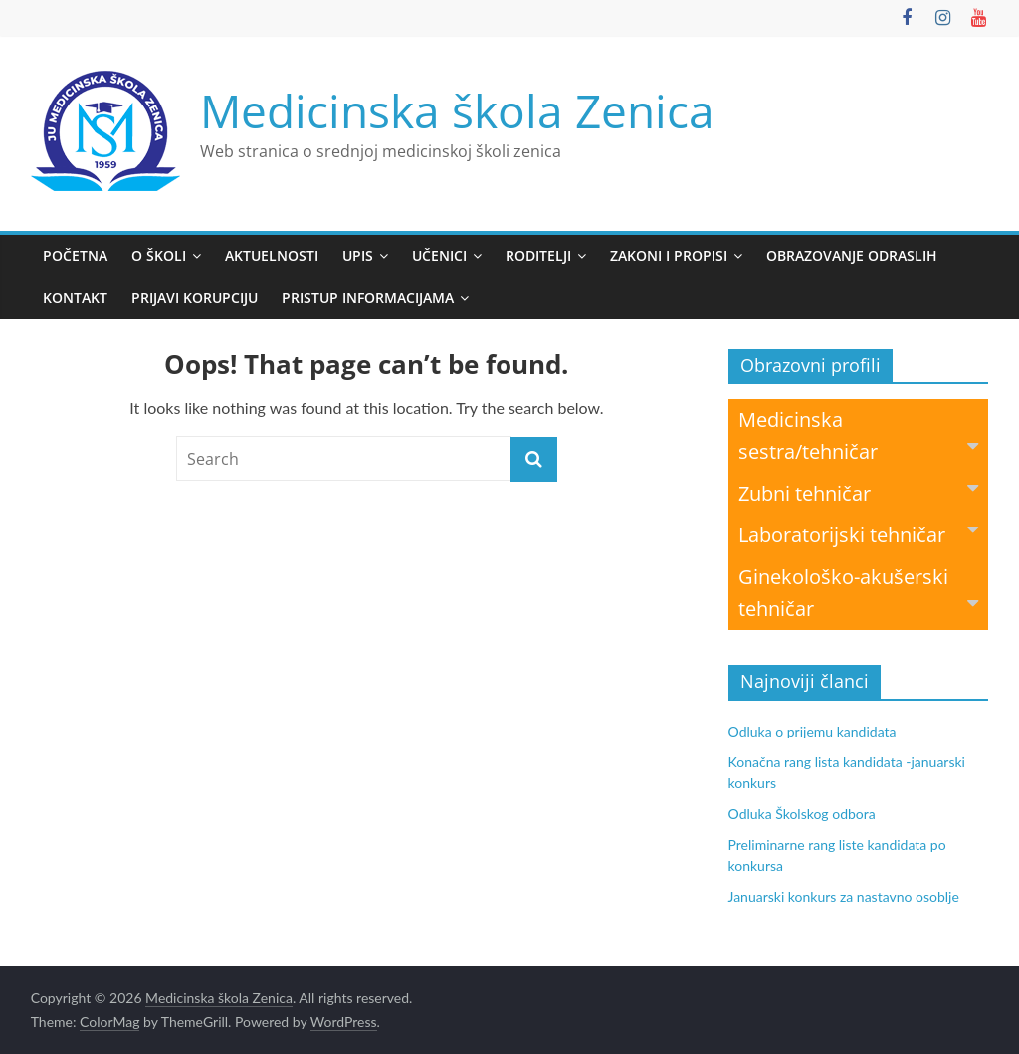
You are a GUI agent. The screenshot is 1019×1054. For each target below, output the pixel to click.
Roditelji (538, 255)
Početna (75, 255)
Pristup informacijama (368, 297)
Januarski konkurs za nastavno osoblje (843, 896)
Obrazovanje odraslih (851, 255)
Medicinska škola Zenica (457, 110)
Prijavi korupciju (194, 297)
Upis (357, 255)
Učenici (439, 255)
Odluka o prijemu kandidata (812, 731)
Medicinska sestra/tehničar (858, 435)
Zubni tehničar (858, 492)
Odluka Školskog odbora (802, 813)
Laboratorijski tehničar (858, 534)
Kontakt (75, 297)
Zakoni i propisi (668, 255)
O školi (158, 255)
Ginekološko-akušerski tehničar (858, 592)
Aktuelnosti (271, 255)
